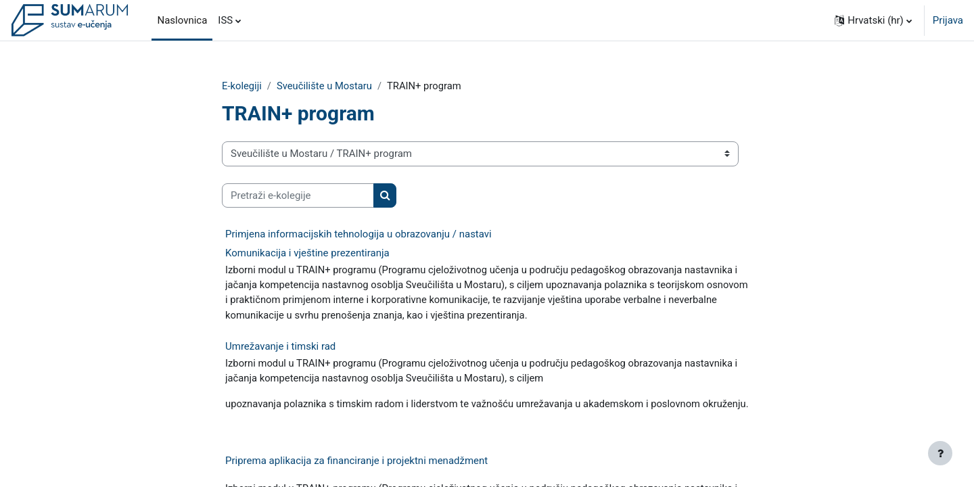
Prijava (948, 20)
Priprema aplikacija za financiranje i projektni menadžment (356, 478)
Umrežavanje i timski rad (280, 348)
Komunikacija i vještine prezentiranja (307, 254)
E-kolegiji (242, 86)
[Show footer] (940, 453)
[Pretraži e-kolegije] (298, 195)
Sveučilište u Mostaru (325, 86)
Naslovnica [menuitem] (182, 20)
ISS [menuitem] (225, 20)
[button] (873, 20)
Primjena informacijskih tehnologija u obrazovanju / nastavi (358, 235)
